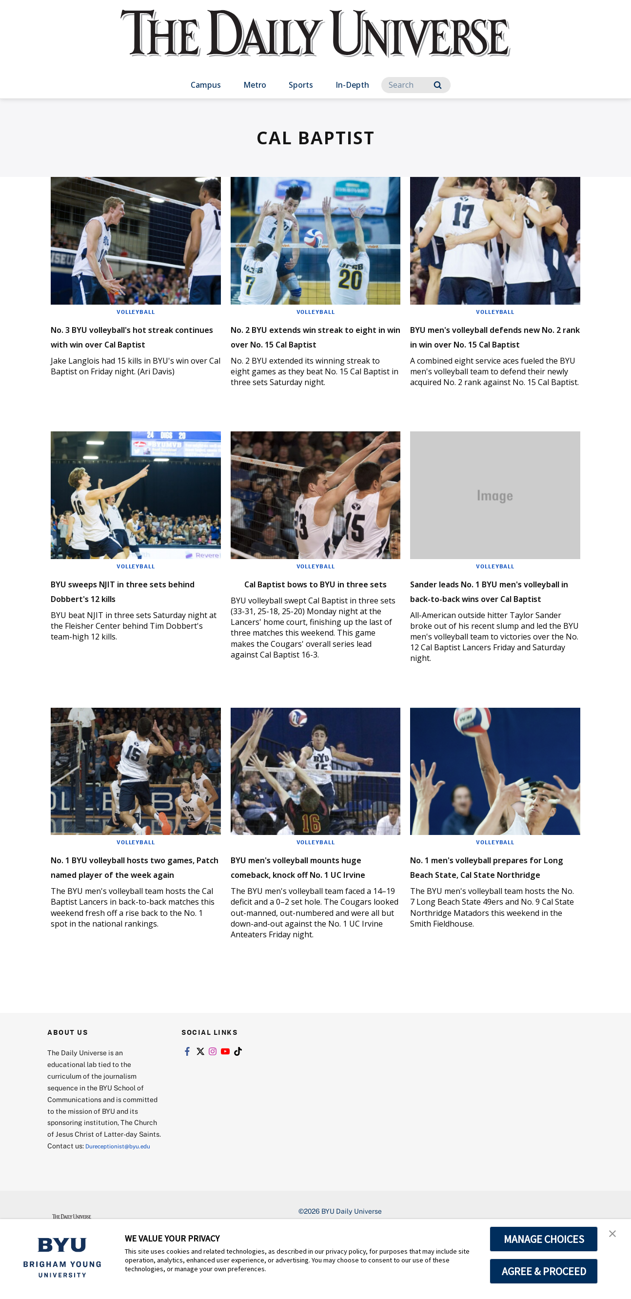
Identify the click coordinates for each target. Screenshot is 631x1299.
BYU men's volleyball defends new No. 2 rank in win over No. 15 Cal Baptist (494, 343)
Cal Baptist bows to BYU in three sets (306, 604)
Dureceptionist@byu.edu (86, 1201)
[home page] (315, 44)
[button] (615, 1236)
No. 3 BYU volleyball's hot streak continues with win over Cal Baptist (126, 343)
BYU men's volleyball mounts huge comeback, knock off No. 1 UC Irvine (314, 902)
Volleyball (135, 311)
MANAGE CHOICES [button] (544, 1239)
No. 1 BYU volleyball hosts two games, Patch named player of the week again (124, 902)
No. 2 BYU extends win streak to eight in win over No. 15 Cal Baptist (315, 343)
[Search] (416, 85)
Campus (206, 84)
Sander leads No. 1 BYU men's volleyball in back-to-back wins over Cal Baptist (495, 612)
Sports (301, 84)
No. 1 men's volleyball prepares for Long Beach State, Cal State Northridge (488, 902)
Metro (254, 84)
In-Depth (352, 84)
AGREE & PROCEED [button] (544, 1271)
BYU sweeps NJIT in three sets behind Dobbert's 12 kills (135, 604)
